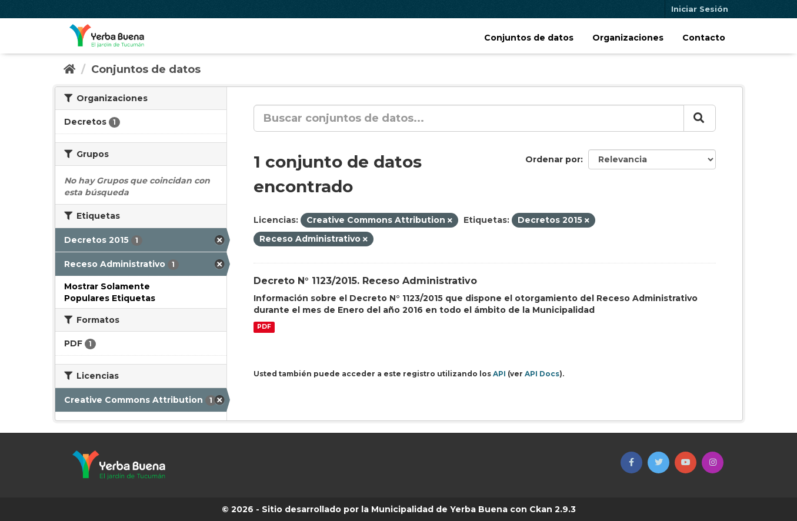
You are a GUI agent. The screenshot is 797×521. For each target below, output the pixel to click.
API (499, 373)
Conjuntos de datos (528, 37)
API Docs (542, 373)
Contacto (703, 37)
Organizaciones (627, 37)
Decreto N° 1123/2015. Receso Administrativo (365, 280)
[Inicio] (69, 69)
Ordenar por (553, 159)
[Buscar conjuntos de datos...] (469, 118)
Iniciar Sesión (699, 9)
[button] (631, 462)
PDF (264, 327)
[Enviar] (699, 118)
